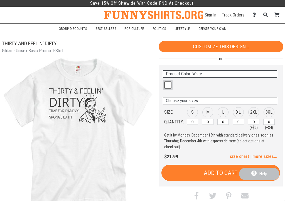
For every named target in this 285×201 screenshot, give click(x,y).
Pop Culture (134, 29)
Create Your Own (212, 29)
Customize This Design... (221, 46)
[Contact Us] (255, 15)
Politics (159, 29)
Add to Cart (221, 172)
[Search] (267, 15)
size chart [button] (239, 156)
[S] (192, 122)
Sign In (210, 15)
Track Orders (233, 15)
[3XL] (269, 122)
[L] (223, 122)
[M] (207, 122)
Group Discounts (73, 29)
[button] (168, 85)
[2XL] (253, 122)
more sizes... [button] (264, 156)
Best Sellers (105, 29)
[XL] (238, 122)
